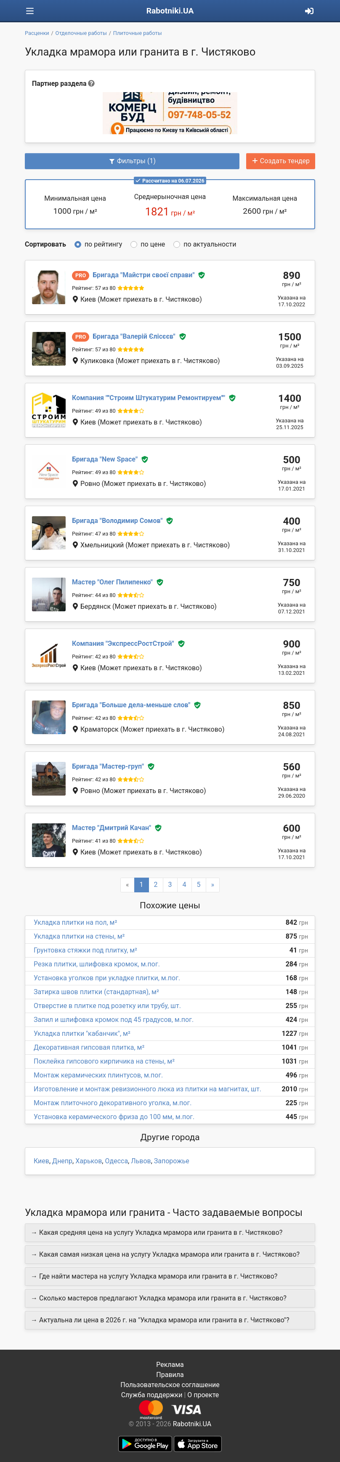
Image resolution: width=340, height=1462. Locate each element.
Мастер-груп (108, 766)
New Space (105, 459)
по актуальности (209, 244)
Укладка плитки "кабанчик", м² (82, 1033)
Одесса (116, 1161)
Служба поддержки (152, 1395)
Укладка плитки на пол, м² (75, 922)
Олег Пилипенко (112, 582)
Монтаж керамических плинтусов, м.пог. (98, 1075)
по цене (153, 244)
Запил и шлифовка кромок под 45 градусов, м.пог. (114, 1020)
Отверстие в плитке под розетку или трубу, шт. (107, 1006)
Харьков (88, 1161)
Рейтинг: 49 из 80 (94, 411)
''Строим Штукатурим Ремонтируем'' (148, 398)
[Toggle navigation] (30, 11)
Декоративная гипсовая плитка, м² (89, 1047)
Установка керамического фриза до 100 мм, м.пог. (114, 1117)
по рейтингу (103, 244)
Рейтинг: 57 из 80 (94, 288)
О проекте (203, 1395)
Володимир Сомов (117, 521)
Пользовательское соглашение (170, 1385)
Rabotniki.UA (170, 11)
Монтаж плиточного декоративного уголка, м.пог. (112, 1103)
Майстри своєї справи (143, 275)
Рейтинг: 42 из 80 (94, 656)
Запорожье (171, 1161)
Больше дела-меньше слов (131, 705)
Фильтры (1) (132, 161)
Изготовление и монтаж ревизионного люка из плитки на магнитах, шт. (147, 1089)
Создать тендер (281, 161)
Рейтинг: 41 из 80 (94, 841)
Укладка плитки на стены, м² (79, 936)
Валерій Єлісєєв (134, 336)
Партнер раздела (59, 84)
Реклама (170, 1365)
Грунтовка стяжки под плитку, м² (85, 950)
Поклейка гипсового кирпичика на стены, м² (104, 1061)
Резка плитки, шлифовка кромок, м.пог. (97, 964)
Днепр (62, 1161)
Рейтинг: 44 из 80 (94, 595)
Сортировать (45, 244)
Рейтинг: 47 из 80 (94, 534)
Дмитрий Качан (111, 828)
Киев (41, 1161)
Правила (169, 1375)
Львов (141, 1161)
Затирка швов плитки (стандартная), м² (96, 992)
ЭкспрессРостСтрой (123, 643)
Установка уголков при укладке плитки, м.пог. (107, 978)
